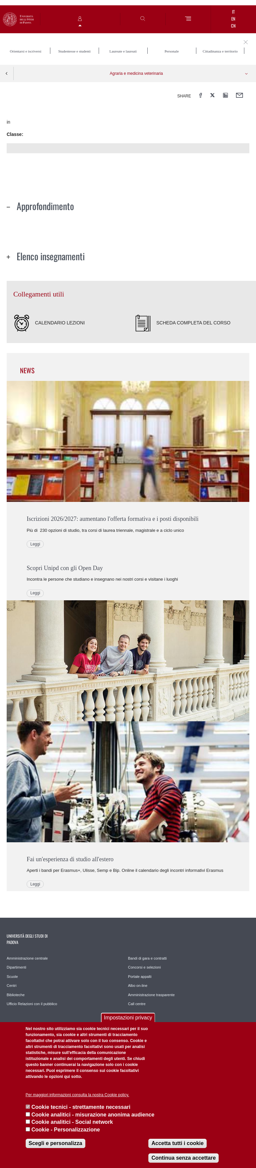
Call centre (137, 1004)
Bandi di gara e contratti (147, 958)
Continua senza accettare (183, 1158)
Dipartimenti (16, 967)
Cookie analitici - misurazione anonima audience (92, 1114)
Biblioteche (16, 995)
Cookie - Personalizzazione (65, 1129)
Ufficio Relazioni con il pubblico (32, 1004)
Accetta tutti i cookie (177, 1143)
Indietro (6, 73)
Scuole (12, 977)
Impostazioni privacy (128, 1017)
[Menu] (188, 19)
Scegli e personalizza (55, 1143)
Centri (11, 986)
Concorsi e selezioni (144, 967)
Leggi (35, 544)
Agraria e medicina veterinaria (136, 73)
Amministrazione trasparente (151, 995)
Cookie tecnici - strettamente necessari (80, 1107)
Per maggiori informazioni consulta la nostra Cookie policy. (77, 1095)
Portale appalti (139, 977)
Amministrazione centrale (27, 958)
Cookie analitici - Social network (72, 1122)
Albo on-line (137, 986)
